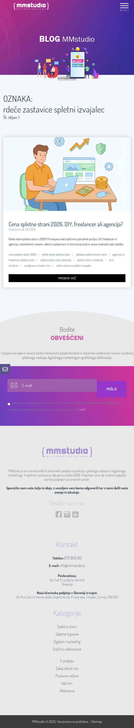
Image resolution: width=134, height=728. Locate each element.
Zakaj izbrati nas (67, 668)
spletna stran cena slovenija (56, 260)
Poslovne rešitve (67, 675)
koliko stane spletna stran (56, 254)
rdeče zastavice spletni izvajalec (73, 265)
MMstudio (38, 721)
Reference (67, 690)
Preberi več (67, 278)
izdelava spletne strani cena (91, 254)
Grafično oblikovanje (67, 649)
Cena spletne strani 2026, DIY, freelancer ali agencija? (66, 224)
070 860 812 (73, 558)
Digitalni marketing (67, 641)
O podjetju (67, 660)
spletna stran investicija (90, 260)
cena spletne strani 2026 (22, 254)
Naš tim (67, 683)
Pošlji (112, 389)
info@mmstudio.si (72, 565)
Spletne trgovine (67, 634)
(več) (82, 409)
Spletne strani (67, 626)
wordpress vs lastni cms (37, 265)
